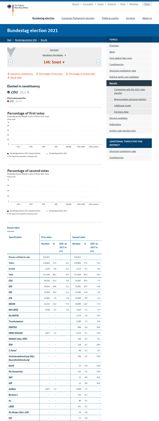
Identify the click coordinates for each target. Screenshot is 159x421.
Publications (115, 124)
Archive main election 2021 (122, 130)
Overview (114, 45)
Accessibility (88, 3)
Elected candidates (118, 118)
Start (18, 10)
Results (44, 39)
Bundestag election (43, 18)
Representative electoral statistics (130, 99)
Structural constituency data (122, 70)
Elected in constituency (21, 73)
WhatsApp (133, 3)
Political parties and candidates (124, 76)
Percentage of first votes (51, 73)
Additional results (122, 105)
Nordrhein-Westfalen (53, 54)
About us (147, 18)
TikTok (123, 3)
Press (147, 3)
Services (130, 18)
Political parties (110, 18)
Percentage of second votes (82, 73)
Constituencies (116, 64)
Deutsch (75, 3)
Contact (100, 3)
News (112, 51)
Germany (54, 49)
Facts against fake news (120, 58)
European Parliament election (78, 18)
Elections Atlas (121, 111)
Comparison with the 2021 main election (129, 91)
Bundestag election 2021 (26, 39)
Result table (16, 77)
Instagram (111, 3)
